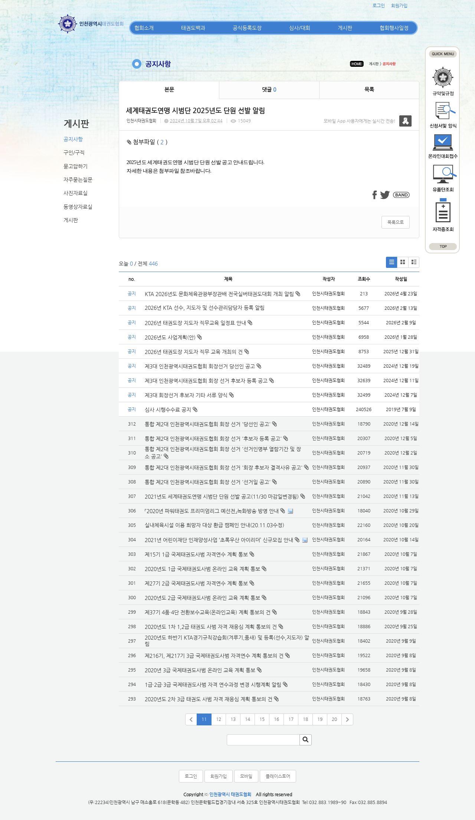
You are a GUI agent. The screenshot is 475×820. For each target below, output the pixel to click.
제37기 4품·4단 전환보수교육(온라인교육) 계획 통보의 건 (208, 612)
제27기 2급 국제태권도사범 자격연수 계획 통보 (196, 583)
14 (247, 719)
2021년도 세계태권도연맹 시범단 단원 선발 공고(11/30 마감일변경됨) (222, 496)
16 (276, 719)
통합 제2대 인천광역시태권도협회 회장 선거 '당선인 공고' (208, 424)
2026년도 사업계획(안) (173, 337)
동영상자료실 (77, 207)
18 (305, 719)
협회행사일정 (394, 28)
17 (291, 719)
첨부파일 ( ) (147, 141)
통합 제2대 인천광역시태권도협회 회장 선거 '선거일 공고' (208, 482)
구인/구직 (74, 152)
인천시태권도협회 (141, 120)
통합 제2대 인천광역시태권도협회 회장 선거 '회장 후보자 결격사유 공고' (223, 467)
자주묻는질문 (77, 180)
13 (233, 719)
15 (262, 719)
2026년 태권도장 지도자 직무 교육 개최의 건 (197, 352)
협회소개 (144, 28)
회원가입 (399, 5)
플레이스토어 (278, 776)
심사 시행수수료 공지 (171, 410)
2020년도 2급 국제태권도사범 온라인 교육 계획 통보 (202, 598)
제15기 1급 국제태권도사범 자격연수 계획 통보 (196, 554)
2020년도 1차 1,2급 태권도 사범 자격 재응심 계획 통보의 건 (211, 627)
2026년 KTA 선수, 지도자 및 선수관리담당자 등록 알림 (205, 308)
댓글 (269, 89)
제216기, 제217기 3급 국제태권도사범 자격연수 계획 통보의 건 (214, 656)
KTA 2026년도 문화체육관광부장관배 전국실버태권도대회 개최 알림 (222, 294)
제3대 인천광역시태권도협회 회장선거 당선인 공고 (203, 366)
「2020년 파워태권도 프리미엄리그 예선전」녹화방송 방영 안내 (212, 511)
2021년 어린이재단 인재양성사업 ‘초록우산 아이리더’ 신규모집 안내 (219, 540)
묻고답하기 (75, 166)
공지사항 (73, 139)
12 (218, 719)
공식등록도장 (247, 28)
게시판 (345, 28)
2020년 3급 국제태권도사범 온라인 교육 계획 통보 (200, 670)
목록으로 (395, 222)
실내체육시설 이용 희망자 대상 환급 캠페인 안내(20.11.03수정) (214, 525)
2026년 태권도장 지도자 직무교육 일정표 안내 (198, 323)
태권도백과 (193, 28)
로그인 (379, 5)
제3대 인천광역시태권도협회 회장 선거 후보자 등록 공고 (209, 381)
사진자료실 (75, 193)
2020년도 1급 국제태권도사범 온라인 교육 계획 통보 (202, 569)
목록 (369, 89)
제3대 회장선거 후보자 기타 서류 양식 (189, 395)
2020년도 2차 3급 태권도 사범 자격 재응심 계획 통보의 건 (208, 699)
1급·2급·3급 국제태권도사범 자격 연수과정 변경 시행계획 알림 (213, 685)
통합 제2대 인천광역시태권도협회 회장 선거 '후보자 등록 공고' (213, 439)
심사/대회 (299, 28)
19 (319, 719)
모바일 (246, 776)
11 (204, 719)
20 (334, 719)
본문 (169, 89)
